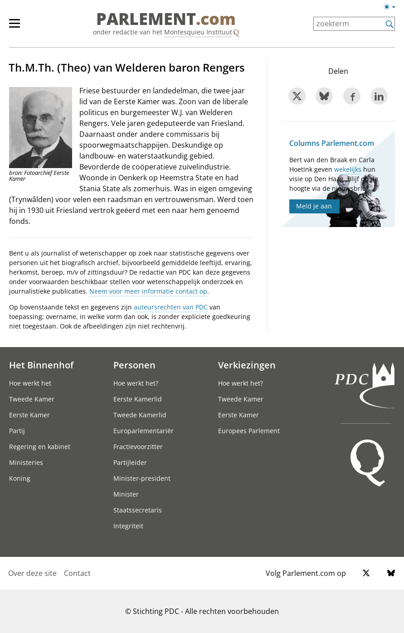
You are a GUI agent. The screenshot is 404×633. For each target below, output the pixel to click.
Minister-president (141, 478)
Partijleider (130, 462)
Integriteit (128, 526)
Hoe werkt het (30, 383)
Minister (126, 494)
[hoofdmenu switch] (14, 27)
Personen (134, 364)
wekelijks (347, 169)
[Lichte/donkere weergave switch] (392, 7)
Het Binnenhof (41, 364)
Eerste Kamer (29, 415)
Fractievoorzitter (138, 446)
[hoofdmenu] (19, 27)
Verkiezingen (247, 364)
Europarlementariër (143, 430)
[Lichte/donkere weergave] (392, 8)
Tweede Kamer (31, 399)
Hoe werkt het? (135, 383)
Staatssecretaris (137, 510)
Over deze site (32, 573)
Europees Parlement (249, 430)
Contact (77, 573)
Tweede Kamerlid (139, 415)
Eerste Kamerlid (137, 399)
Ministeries (26, 462)
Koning (19, 478)
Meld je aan (314, 206)
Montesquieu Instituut (198, 32)
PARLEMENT (166, 19)
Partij (17, 430)
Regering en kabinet (39, 446)
